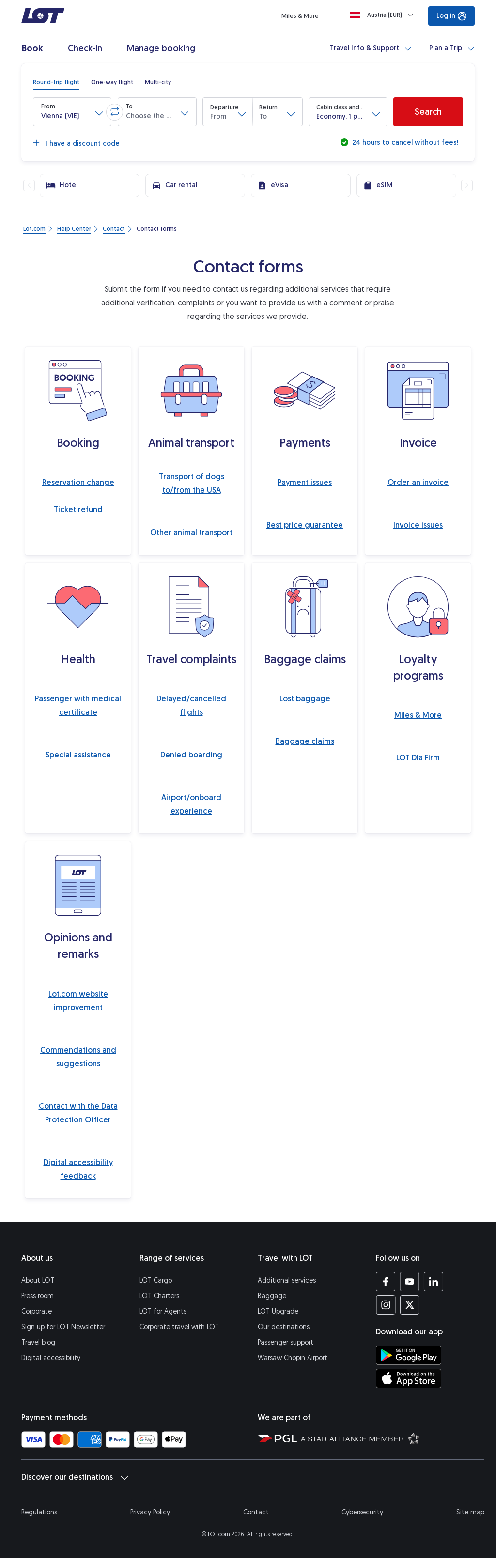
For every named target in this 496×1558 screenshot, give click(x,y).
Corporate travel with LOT (179, 1327)
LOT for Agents (163, 1311)
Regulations (39, 1512)
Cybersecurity (362, 1512)
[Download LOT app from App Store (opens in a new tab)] (408, 1378)
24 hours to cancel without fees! (404, 142)
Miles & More (418, 715)
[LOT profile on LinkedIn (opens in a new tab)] (433, 1281)
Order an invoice (418, 482)
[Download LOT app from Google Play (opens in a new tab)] (408, 1355)
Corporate (36, 1311)
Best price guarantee (304, 524)
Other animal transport (191, 532)
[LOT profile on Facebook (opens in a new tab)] (386, 1281)
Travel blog (38, 1342)
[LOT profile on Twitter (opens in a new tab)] (409, 1305)
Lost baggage (304, 698)
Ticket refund (78, 509)
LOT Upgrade (278, 1311)
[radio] (56, 82)
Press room (37, 1296)
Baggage (272, 1296)
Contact (256, 1512)
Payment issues (305, 482)
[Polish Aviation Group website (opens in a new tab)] (277, 1438)
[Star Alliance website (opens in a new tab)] (360, 1438)
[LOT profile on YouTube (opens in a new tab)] (409, 1281)
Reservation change (78, 482)
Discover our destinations (74, 1477)
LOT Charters (159, 1296)
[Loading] (383, 15)
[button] (72, 111)
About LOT (37, 1280)
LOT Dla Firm (418, 757)
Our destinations (284, 1327)
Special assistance (78, 754)
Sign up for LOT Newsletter (63, 1327)
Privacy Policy (150, 1512)
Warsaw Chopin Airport (292, 1358)
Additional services (287, 1280)
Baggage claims (305, 741)
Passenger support (285, 1342)
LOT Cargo (156, 1280)
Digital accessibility (50, 1358)
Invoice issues (418, 524)
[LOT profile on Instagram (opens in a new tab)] (386, 1305)
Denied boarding (191, 754)
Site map (470, 1512)
